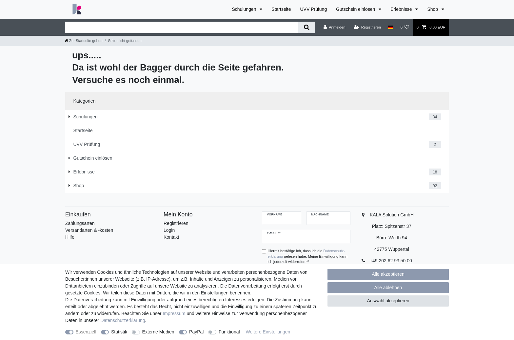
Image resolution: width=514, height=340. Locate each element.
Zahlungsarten (80, 223)
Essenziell (86, 331)
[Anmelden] (334, 27)
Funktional (229, 331)
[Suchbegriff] (181, 27)
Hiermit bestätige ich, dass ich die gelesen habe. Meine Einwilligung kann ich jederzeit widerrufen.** (307, 256)
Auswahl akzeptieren (388, 300)
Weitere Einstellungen (268, 331)
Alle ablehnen (388, 287)
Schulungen (244, 9)
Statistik (119, 331)
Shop (433, 9)
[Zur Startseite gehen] (83, 41)
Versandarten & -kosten (89, 230)
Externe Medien (158, 331)
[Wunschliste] (405, 27)
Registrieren (176, 223)
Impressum (174, 313)
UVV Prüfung (313, 9)
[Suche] (306, 27)
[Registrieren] (367, 27)
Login (169, 230)
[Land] (391, 27)
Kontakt (171, 237)
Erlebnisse (401, 9)
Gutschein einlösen (356, 9)
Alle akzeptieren (388, 274)
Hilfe (69, 237)
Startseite (281, 9)
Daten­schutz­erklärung (122, 320)
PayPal (196, 331)
